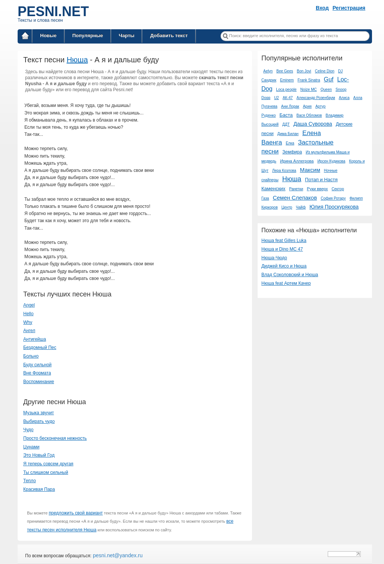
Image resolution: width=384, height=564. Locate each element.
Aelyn (268, 71)
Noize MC (308, 89)
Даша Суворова (312, 124)
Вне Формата (37, 373)
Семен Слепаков (295, 197)
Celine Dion (324, 71)
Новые (48, 35)
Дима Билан (288, 134)
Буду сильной (37, 364)
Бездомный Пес (39, 347)
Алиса (344, 98)
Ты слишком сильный (45, 472)
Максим (310, 170)
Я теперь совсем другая (48, 463)
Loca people (286, 89)
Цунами (31, 447)
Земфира (292, 152)
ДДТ (286, 124)
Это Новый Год (38, 455)
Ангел (29, 330)
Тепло (29, 480)
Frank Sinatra (308, 80)
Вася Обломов (309, 115)
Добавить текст (169, 35)
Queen (326, 89)
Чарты (127, 35)
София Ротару (333, 198)
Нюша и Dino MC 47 (282, 249)
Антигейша (34, 339)
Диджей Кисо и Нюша (283, 266)
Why (27, 322)
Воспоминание (38, 381)
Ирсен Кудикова (331, 161)
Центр (286, 207)
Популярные (87, 35)
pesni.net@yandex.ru (117, 555)
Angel (29, 305)
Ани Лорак (290, 106)
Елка (290, 143)
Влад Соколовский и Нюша (289, 274)
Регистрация (349, 8)
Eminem (287, 80)
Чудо (28, 429)
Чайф (301, 207)
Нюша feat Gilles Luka (283, 240)
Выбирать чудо (39, 421)
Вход (322, 8)
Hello (28, 313)
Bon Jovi (304, 71)
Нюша (77, 60)
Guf (328, 79)
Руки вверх (317, 188)
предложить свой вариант (76, 513)
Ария (307, 106)
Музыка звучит (38, 412)
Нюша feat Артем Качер (286, 283)
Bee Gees (284, 71)
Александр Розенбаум (316, 98)
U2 (276, 98)
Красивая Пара (39, 489)
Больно (31, 356)
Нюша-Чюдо (274, 257)
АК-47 (288, 98)
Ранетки (296, 189)
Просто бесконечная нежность (55, 438)
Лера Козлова (284, 170)
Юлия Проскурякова (333, 207)
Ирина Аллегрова (297, 161)
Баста (285, 115)
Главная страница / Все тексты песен (25, 37)
